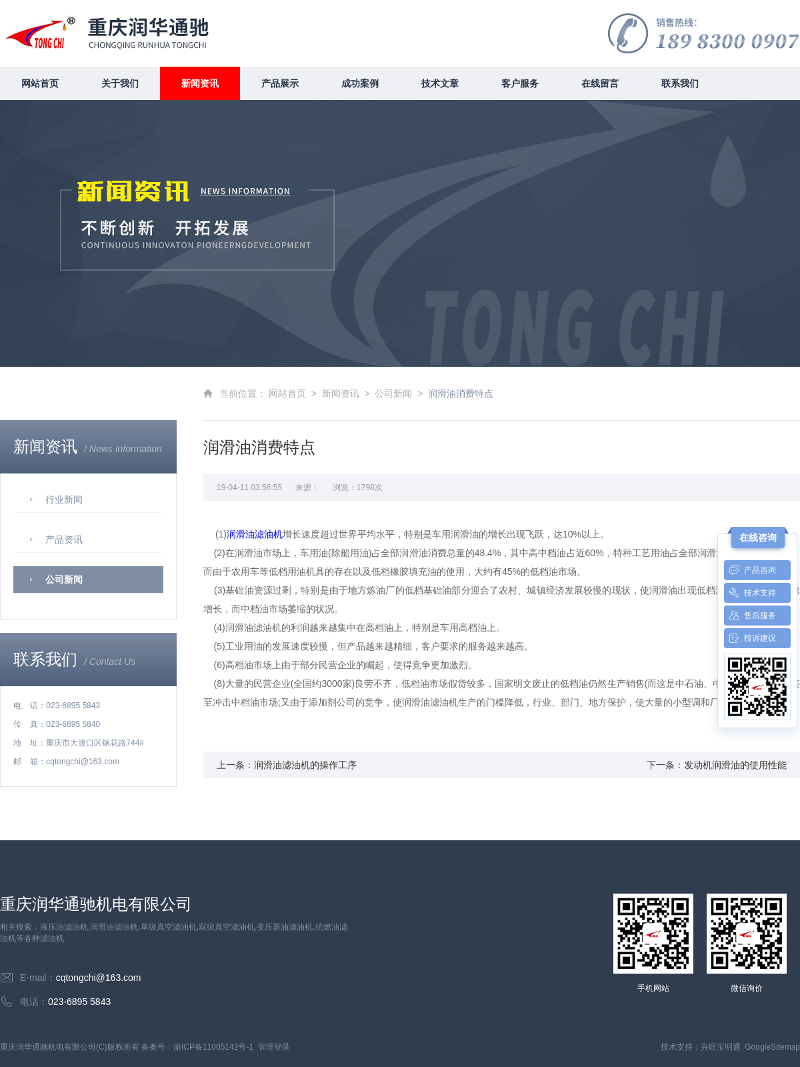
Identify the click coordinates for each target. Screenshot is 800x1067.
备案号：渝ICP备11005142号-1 (197, 1047)
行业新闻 (64, 499)
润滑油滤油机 (255, 534)
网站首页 (40, 83)
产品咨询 (750, 570)
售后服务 (750, 616)
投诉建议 (750, 638)
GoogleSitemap (772, 1047)
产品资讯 (64, 539)
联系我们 (680, 83)
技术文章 (440, 83)
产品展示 (280, 83)
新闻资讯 (200, 83)
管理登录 (274, 1047)
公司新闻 (64, 579)
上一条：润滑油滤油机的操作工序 (287, 765)
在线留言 (600, 83)
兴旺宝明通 (721, 1047)
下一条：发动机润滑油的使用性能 (717, 765)
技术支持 (750, 593)
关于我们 (120, 83)
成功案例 (360, 83)
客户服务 (520, 83)
